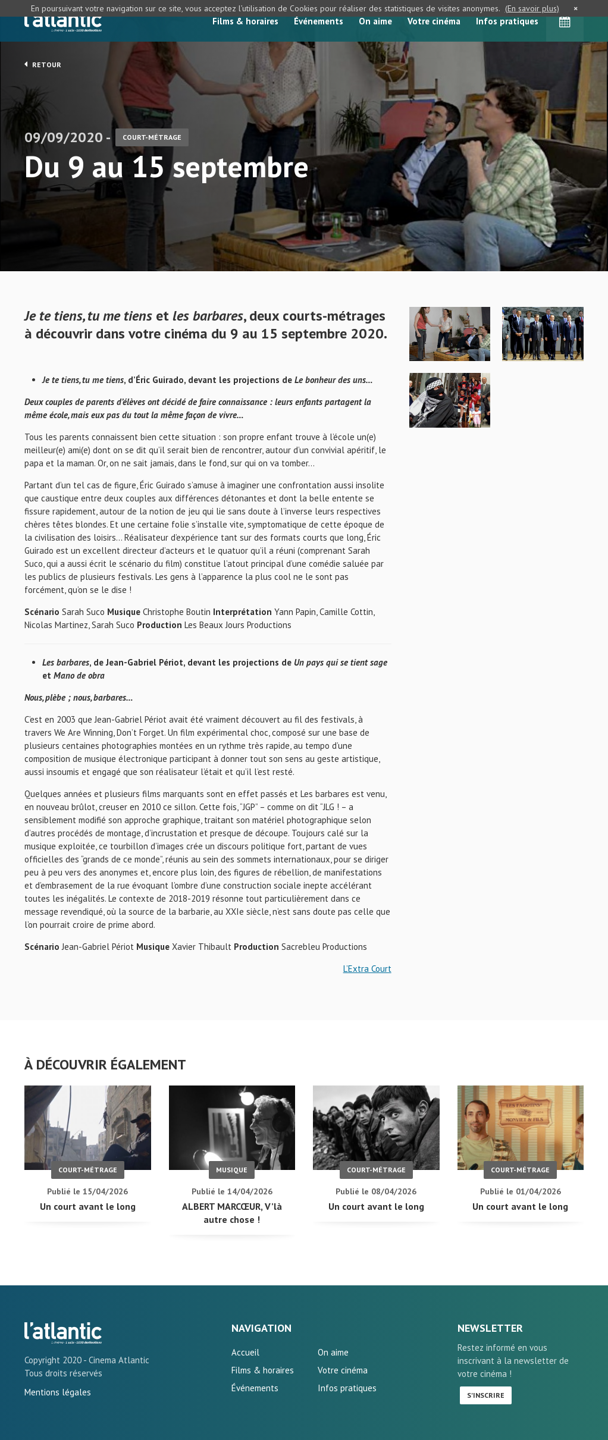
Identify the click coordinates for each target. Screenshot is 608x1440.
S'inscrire (485, 1395)
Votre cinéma (434, 21)
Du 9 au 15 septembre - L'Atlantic (63, 1333)
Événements (318, 21)
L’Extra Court (367, 968)
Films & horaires (245, 21)
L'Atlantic (63, 21)
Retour (42, 64)
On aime (375, 21)
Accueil (245, 1352)
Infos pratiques (507, 21)
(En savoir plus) (532, 8)
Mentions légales (57, 1392)
